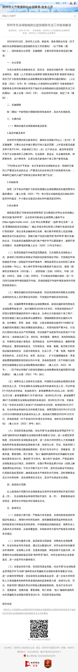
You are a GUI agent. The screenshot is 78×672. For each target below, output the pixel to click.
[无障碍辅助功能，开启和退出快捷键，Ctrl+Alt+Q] (73, 3)
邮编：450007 (67, 648)
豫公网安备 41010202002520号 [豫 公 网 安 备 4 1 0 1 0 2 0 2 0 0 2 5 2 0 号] (39, 655)
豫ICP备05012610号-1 (50, 652)
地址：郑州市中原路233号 (48, 648)
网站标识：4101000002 (28, 652)
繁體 (58, 3)
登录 (65, 3)
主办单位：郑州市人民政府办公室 (19, 648)
